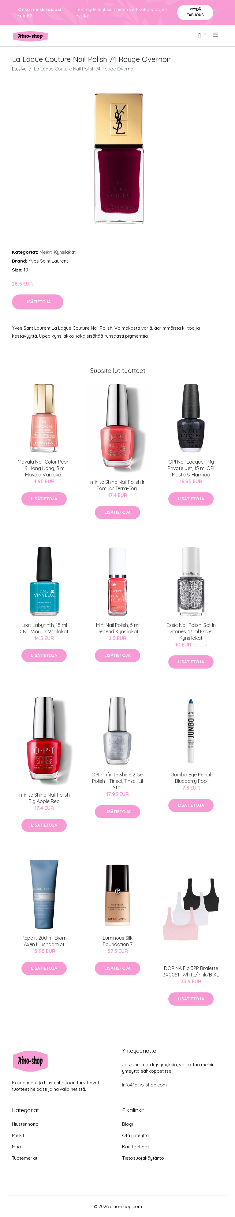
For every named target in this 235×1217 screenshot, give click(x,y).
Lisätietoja (37, 302)
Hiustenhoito (25, 1124)
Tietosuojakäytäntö (143, 1158)
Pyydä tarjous (195, 12)
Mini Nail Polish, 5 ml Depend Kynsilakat (117, 628)
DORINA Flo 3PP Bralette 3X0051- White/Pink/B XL (191, 971)
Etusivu (19, 69)
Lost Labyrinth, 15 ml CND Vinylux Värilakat (44, 628)
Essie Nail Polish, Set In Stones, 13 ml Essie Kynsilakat (191, 631)
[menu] (216, 35)
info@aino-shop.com (144, 1085)
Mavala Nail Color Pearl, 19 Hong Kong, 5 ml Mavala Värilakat (44, 468)
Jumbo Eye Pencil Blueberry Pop (191, 778)
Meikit (45, 252)
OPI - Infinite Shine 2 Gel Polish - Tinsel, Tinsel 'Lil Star (117, 781)
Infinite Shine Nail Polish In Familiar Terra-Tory (117, 485)
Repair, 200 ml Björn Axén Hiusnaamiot (44, 941)
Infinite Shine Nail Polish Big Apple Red (44, 798)
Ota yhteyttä (135, 1135)
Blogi (127, 1124)
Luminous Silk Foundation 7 (117, 941)
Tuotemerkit (24, 1158)
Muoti (18, 1147)
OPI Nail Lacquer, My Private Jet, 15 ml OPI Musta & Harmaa (191, 468)
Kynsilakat (65, 252)
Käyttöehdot (135, 1147)
